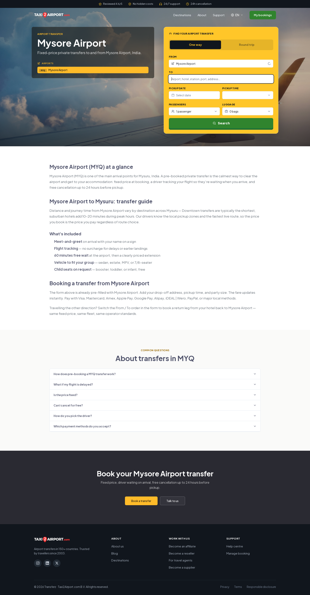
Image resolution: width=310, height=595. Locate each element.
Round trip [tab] (246, 44)
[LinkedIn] (47, 563)
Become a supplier (182, 567)
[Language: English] (237, 15)
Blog (114, 553)
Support (219, 15)
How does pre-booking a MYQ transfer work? (155, 374)
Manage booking (238, 553)
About (202, 15)
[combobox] (221, 64)
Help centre (234, 546)
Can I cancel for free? (155, 405)
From (173, 56)
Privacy (224, 586)
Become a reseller (182, 553)
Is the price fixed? (155, 395)
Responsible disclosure (261, 586)
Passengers (177, 104)
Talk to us (172, 501)
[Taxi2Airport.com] (52, 15)
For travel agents (180, 560)
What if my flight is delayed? (155, 384)
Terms (238, 586)
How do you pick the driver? (155, 416)
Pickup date (177, 88)
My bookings (263, 15)
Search (221, 123)
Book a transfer (141, 501)
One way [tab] (195, 44)
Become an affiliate (182, 546)
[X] (56, 563)
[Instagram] (38, 563)
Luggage (228, 104)
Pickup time (230, 88)
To (171, 72)
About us (117, 546)
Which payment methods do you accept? (155, 426)
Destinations (182, 15)
